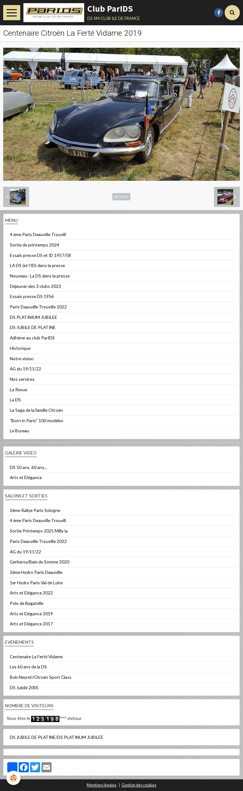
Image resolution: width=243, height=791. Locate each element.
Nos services (22, 379)
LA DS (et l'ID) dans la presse (37, 265)
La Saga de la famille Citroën (36, 410)
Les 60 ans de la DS (28, 666)
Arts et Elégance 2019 (31, 613)
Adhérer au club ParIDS (32, 337)
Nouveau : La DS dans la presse (40, 275)
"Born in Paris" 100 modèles (36, 420)
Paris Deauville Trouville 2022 (38, 306)
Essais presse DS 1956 (32, 296)
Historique (20, 348)
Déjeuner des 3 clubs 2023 (35, 286)
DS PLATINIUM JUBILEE (33, 317)
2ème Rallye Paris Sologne (35, 510)
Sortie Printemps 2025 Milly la (39, 530)
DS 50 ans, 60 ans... (28, 467)
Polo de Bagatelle (26, 603)
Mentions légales (101, 785)
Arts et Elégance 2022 (31, 592)
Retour (121, 196)
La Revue (18, 389)
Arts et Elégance (26, 477)
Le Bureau (19, 430)
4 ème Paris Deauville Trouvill (38, 234)
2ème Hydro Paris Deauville (36, 572)
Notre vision (22, 358)
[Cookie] (13, 778)
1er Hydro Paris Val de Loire (36, 582)
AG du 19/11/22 (25, 368)
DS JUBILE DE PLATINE (33, 327)
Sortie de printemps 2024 (34, 244)
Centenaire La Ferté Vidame (36, 656)
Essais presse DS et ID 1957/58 (40, 255)
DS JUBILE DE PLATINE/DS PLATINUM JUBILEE (56, 737)
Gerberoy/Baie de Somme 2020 (39, 561)
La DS (15, 399)
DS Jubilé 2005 (24, 687)
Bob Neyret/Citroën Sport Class (41, 677)
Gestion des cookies (139, 785)
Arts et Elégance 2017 (31, 623)
